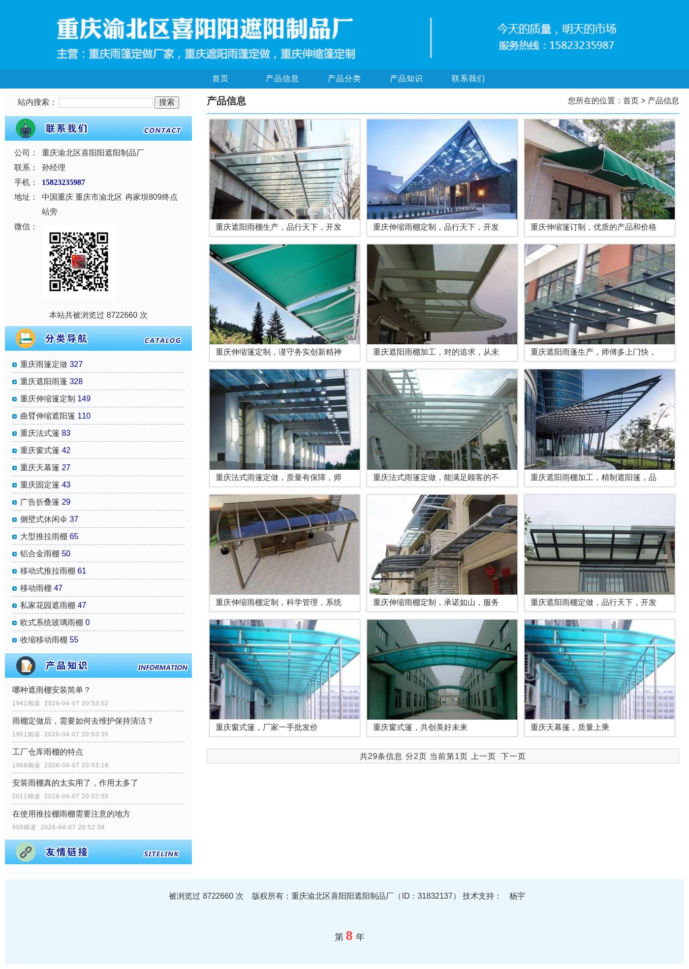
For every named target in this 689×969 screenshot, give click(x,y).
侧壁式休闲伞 (43, 519)
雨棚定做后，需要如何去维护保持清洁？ (83, 721)
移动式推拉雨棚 (47, 571)
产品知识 (406, 78)
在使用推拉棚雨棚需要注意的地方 (71, 814)
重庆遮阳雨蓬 (43, 381)
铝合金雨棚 (40, 553)
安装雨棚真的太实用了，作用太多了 (75, 783)
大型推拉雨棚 (43, 536)
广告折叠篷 (40, 502)
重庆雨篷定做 (43, 364)
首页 (220, 78)
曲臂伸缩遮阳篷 (47, 416)
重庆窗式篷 (40, 450)
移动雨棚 (36, 588)
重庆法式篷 (40, 433)
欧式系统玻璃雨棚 (51, 622)
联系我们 (468, 78)
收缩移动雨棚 (43, 640)
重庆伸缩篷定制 (47, 398)
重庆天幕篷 (40, 467)
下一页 (513, 756)
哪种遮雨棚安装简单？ (51, 690)
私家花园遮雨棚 (47, 605)
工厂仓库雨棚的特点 (47, 752)
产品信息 (282, 78)
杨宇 (517, 896)
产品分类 (344, 78)
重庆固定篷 (40, 485)
